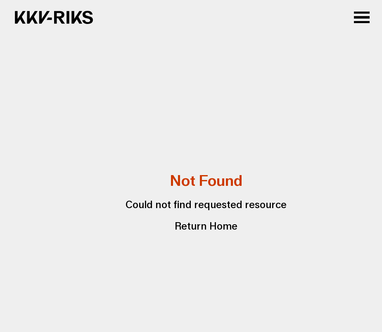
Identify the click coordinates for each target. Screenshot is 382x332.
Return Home (206, 226)
